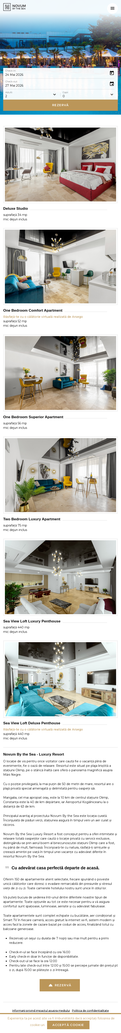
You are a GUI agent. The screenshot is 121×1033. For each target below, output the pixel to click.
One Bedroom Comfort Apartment (32, 310)
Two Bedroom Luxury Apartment (31, 519)
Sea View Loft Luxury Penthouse (31, 621)
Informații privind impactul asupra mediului (41, 1010)
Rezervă (60, 105)
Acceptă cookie (68, 1025)
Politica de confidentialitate (90, 1010)
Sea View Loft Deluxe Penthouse (31, 723)
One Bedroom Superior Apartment (33, 417)
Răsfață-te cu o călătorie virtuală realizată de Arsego (43, 317)
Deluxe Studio (15, 208)
